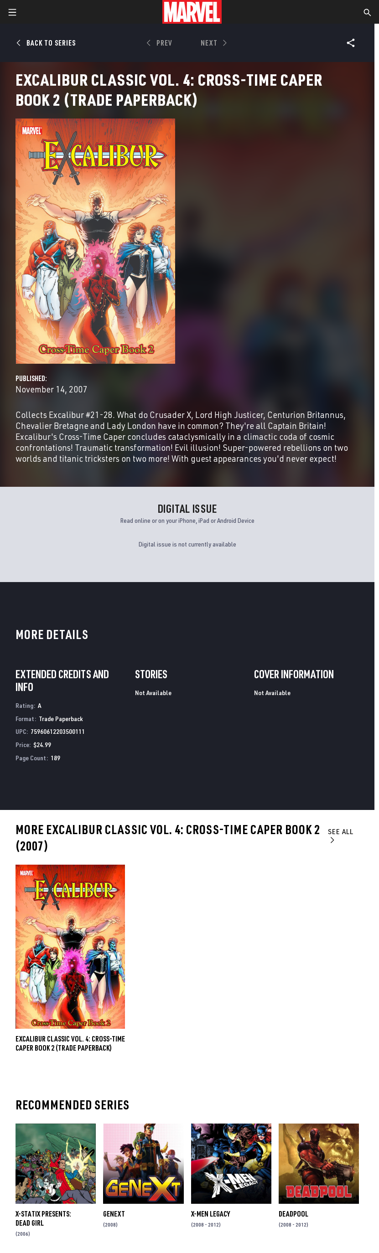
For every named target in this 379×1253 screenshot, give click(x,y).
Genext (114, 1213)
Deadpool (293, 1213)
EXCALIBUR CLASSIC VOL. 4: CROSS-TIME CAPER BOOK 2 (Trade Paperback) (70, 1043)
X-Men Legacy (210, 1213)
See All (340, 835)
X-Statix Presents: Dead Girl (43, 1218)
